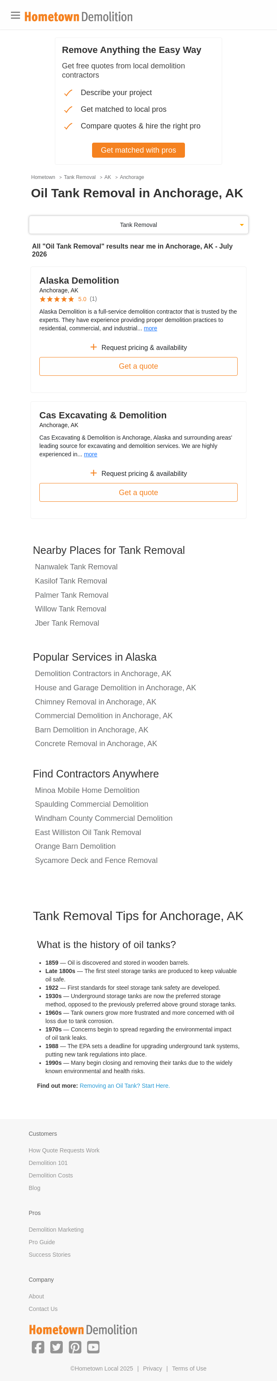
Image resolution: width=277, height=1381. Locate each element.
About (36, 1296)
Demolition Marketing (56, 1229)
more (150, 328)
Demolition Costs (51, 1175)
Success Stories (50, 1254)
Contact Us (43, 1309)
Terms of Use (189, 1368)
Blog (35, 1188)
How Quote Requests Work (64, 1150)
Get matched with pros (138, 150)
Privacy (152, 1368)
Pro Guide (42, 1242)
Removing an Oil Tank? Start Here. (125, 1085)
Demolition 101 (48, 1163)
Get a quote (138, 366)
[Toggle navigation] (15, 15)
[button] (38, 1347)
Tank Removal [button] (138, 224)
